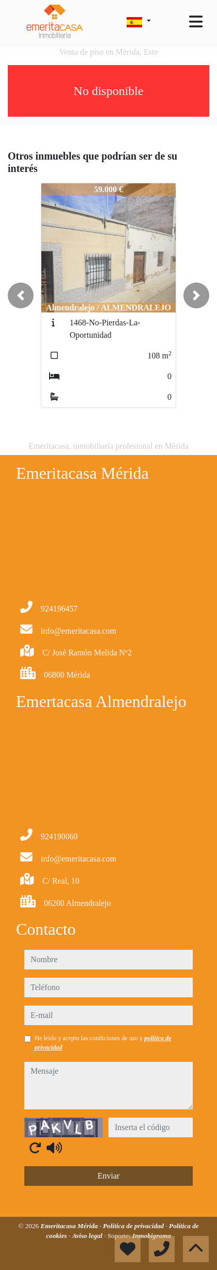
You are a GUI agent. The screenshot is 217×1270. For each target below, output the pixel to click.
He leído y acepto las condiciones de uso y (103, 1042)
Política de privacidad (134, 1226)
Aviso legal (88, 1236)
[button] (21, 295)
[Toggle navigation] (196, 22)
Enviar (109, 1175)
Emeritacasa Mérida (69, 1226)
